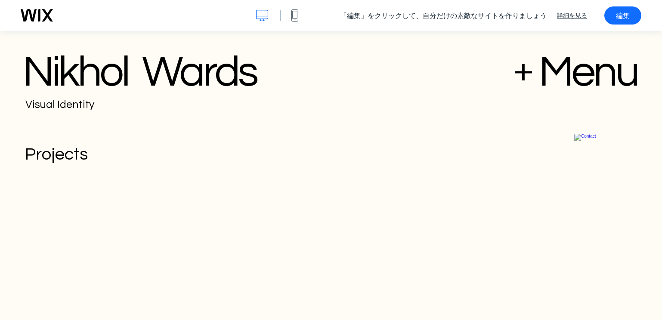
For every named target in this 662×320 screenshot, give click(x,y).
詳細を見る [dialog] (572, 15)
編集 (623, 15)
